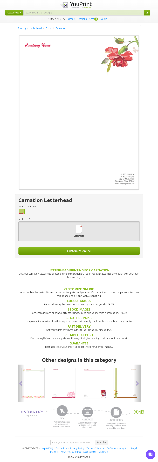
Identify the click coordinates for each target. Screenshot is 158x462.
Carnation (61, 28)
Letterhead (36, 28)
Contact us (61, 448)
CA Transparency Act (118, 448)
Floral (49, 28)
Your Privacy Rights (71, 451)
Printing (22, 28)
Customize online (79, 251)
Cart (91, 19)
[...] (83, 13)
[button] (21, 383)
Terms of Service (95, 448)
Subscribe (101, 442)
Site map (103, 451)
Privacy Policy (77, 448)
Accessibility (89, 451)
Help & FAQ (47, 448)
